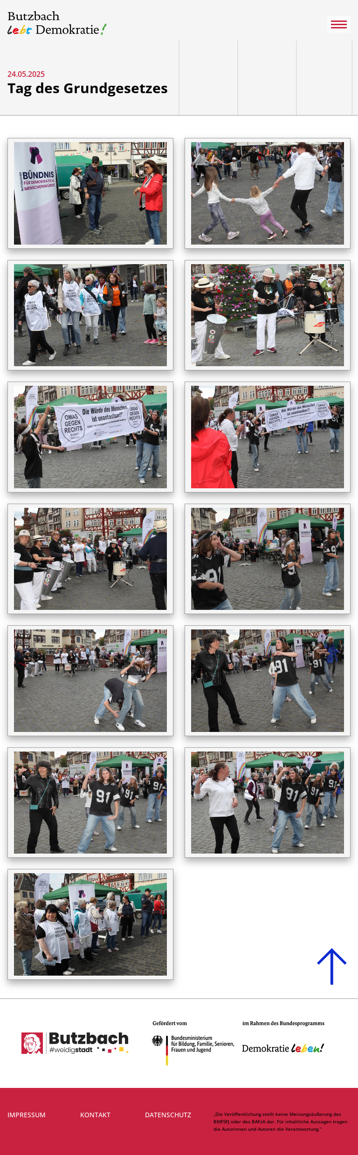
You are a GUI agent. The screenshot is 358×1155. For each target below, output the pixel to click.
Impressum (26, 1114)
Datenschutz (168, 1114)
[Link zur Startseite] (57, 24)
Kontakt (95, 1114)
